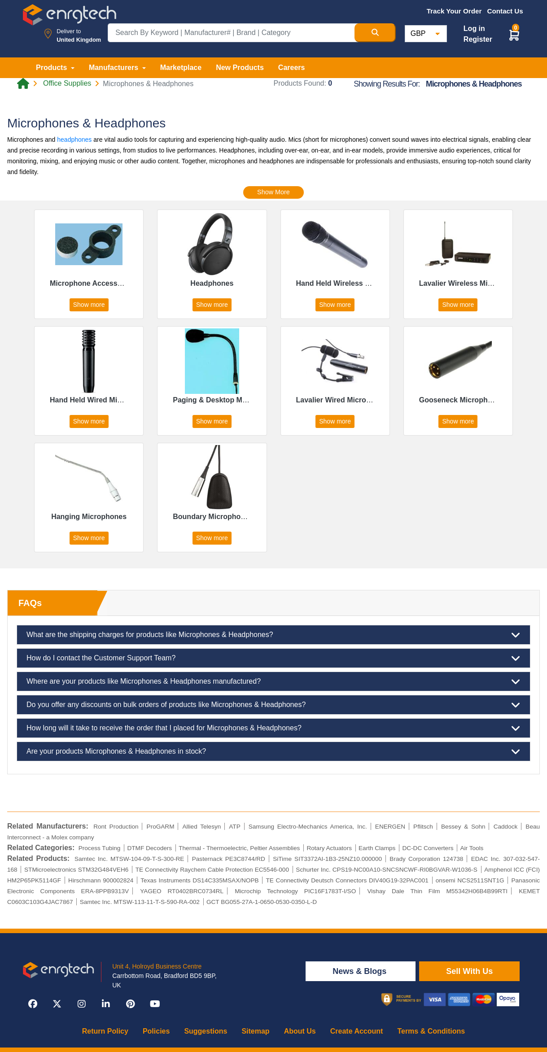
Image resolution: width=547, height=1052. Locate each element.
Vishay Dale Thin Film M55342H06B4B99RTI (437, 891)
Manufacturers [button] (114, 67)
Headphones (211, 283)
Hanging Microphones (89, 516)
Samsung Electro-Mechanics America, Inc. (308, 826)
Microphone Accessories (92, 283)
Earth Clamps (377, 848)
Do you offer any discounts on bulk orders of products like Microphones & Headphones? (273, 704)
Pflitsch (423, 826)
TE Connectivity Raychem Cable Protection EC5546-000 (212, 869)
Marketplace (181, 67)
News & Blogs (361, 971)
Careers (291, 67)
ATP (234, 826)
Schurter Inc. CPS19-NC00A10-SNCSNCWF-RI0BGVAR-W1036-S (386, 869)
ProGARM (161, 826)
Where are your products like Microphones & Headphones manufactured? (273, 681)
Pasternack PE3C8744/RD (228, 859)
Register (478, 39)
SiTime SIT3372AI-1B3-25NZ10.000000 (327, 859)
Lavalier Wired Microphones (344, 400)
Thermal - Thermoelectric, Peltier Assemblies (239, 848)
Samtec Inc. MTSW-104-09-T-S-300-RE (129, 859)
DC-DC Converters (427, 848)
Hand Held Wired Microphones (102, 400)
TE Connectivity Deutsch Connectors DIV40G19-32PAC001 (347, 880)
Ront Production (115, 826)
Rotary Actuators (329, 848)
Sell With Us (469, 971)
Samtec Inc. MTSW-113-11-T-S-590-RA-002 (140, 902)
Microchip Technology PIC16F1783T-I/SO (295, 891)
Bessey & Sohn (463, 826)
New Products (240, 67)
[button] (514, 35)
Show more (89, 304)
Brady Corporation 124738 (426, 859)
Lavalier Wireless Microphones (472, 283)
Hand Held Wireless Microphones (353, 283)
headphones (74, 139)
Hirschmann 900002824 (100, 880)
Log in (474, 28)
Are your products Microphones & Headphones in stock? (273, 751)
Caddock (506, 826)
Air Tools (472, 848)
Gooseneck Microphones (461, 400)
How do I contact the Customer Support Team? (273, 658)
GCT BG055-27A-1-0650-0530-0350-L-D (261, 902)
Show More (273, 192)
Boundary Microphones (213, 516)
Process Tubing (100, 848)
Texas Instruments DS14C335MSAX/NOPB (199, 880)
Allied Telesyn (201, 826)
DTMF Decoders (149, 848)
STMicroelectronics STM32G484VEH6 (76, 869)
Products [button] (52, 67)
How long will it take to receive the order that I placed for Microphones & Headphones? (273, 728)
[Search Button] (375, 32)
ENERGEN (390, 826)
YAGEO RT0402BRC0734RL (181, 891)
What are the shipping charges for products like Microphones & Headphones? (273, 634)
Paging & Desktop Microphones (227, 400)
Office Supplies (67, 83)
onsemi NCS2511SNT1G (470, 880)
